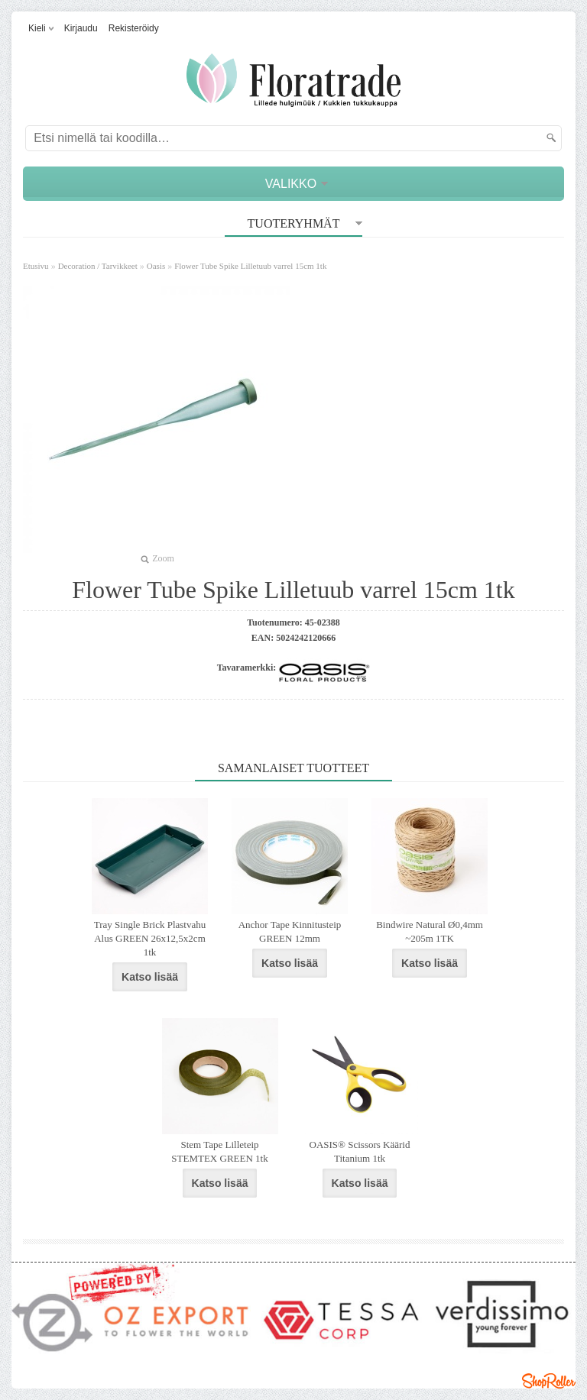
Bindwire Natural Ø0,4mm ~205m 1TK (429, 931)
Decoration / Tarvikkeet (98, 265)
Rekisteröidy (134, 28)
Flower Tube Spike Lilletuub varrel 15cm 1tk (250, 265)
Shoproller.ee (549, 1381)
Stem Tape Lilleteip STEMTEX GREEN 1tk (219, 1151)
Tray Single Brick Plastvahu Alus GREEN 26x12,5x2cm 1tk (150, 938)
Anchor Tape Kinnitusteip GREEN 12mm (290, 931)
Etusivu (36, 265)
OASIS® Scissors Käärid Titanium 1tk (360, 1151)
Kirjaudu (81, 28)
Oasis (156, 265)
